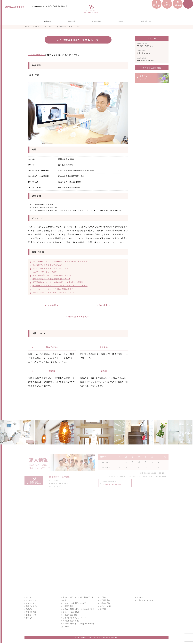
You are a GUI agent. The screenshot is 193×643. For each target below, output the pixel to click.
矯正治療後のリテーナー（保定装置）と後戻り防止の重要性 (58, 282)
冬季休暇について (143, 52)
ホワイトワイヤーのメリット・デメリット (50, 268)
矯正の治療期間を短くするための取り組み (78, 609)
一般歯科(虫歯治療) (70, 615)
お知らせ (140, 597)
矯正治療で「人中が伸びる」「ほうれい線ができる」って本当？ (60, 286)
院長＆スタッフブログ (147, 77)
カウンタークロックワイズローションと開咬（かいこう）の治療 (60, 262)
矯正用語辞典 (105, 600)
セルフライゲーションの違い (44, 272)
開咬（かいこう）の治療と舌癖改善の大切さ (51, 279)
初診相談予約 (105, 603)
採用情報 (103, 597)
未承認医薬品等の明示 (71, 621)
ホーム (28, 597)
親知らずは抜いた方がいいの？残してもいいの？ (53, 293)
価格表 (104, 371)
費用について (31, 615)
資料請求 (103, 609)
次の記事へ (105, 305)
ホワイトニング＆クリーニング (74, 618)
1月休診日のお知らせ (145, 45)
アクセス (121, 21)
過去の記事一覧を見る (79, 317)
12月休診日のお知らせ (145, 59)
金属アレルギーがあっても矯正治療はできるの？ (53, 275)
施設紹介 (29, 609)
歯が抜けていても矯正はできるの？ (47, 265)
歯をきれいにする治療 (71, 612)
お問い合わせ (145, 21)
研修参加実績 (31, 612)
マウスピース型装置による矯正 (74, 603)
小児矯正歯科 (68, 606)
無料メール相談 (105, 606)
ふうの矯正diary (36, 55)
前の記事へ (53, 305)
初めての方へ (52, 347)
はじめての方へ (32, 600)
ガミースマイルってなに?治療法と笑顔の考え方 (52, 289)
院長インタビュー (32, 606)
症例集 (52, 371)
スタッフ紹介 (31, 603)
